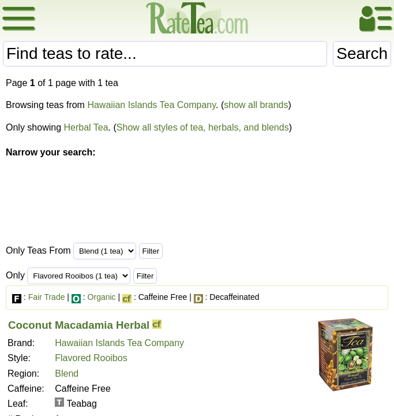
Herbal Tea (86, 127)
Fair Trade (46, 297)
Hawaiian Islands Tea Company (151, 105)
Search (362, 53)
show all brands (256, 105)
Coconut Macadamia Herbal (78, 325)
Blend (66, 373)
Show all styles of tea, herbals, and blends (203, 127)
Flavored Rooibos (91, 358)
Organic (102, 297)
